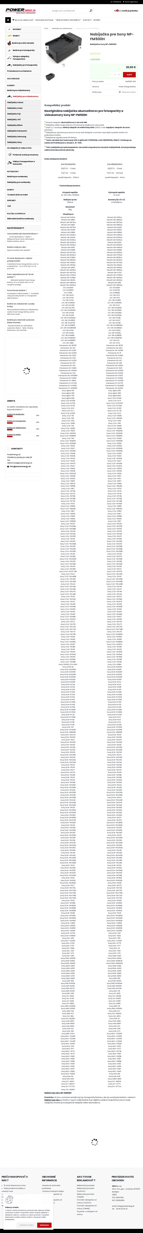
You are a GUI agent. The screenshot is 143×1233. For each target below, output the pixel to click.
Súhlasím (44, 1225)
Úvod (46, 28)
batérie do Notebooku (15, 414)
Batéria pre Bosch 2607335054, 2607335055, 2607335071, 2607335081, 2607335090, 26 (27, 379)
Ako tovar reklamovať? (23, 20)
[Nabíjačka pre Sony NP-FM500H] (63, 48)
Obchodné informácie (44, 20)
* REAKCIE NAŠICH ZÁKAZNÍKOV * (68, 20)
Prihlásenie (117, 2)
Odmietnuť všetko (26, 1225)
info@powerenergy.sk (20, 466)
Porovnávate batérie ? (17, 290)
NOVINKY (96, 20)
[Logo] (20, 10)
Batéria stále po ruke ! (16, 247)
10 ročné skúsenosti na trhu (15, 1185)
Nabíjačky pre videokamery (62, 28)
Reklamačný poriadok (85, 1185)
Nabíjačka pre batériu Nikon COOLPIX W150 (121, 1149)
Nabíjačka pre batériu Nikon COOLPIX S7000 (58, 1150)
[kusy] (113, 75)
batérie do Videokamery (16, 428)
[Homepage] (8, 20)
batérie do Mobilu (14, 435)
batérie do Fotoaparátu (16, 421)
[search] (91, 10)
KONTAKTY (87, 20)
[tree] (54, 1195)
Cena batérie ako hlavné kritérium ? (22, 234)
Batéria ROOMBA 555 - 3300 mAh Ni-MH (90, 1146)
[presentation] (46, 48)
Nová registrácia (131, 2)
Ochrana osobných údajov (53, 1191)
